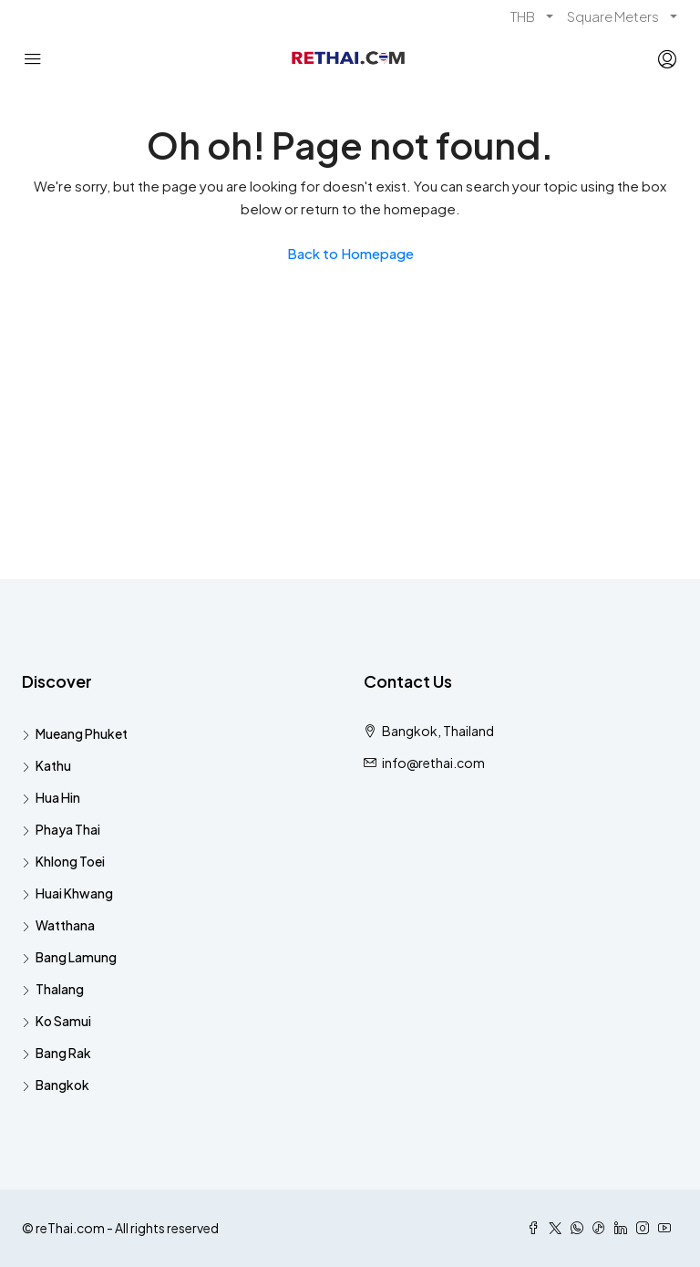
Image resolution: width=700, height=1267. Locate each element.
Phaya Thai (68, 829)
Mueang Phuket (82, 733)
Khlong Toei (70, 861)
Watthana (65, 925)
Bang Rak (63, 1052)
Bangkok (62, 1084)
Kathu (53, 765)
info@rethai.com (433, 762)
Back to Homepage (350, 253)
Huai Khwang (74, 893)
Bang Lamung (76, 957)
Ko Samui (63, 1021)
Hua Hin (58, 797)
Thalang (60, 989)
